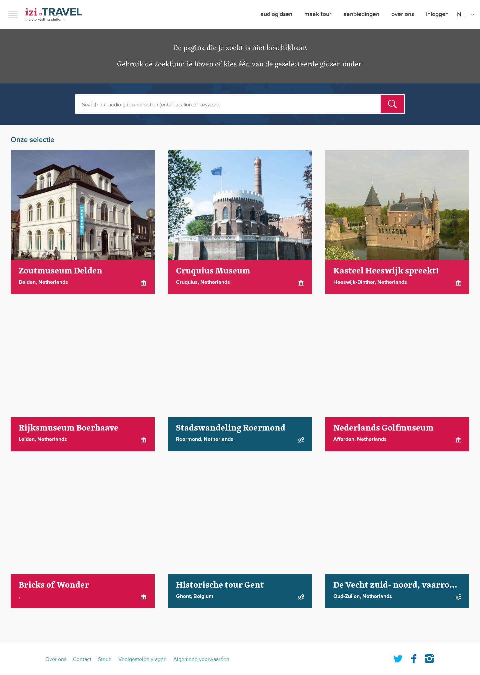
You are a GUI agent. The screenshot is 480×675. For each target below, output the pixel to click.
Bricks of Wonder (54, 585)
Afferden (343, 439)
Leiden (27, 439)
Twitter (398, 657)
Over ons (402, 14)
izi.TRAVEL (53, 14)
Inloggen (437, 14)
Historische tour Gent (220, 585)
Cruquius (187, 282)
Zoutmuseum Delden (60, 271)
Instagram (429, 657)
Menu (13, 14)
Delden (27, 282)
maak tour (317, 14)
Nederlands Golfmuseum (383, 428)
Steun (105, 659)
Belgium (203, 596)
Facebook (413, 657)
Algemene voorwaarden (201, 659)
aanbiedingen (361, 14)
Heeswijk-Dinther (354, 282)
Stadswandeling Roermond (230, 428)
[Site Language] (464, 14)
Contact (82, 659)
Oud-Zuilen (346, 596)
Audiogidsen (276, 14)
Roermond (188, 439)
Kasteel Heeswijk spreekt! (386, 271)
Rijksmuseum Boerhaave (68, 428)
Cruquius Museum (213, 271)
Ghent (183, 596)
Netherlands (53, 282)
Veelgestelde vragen (142, 659)
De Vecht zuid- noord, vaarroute (398, 585)
